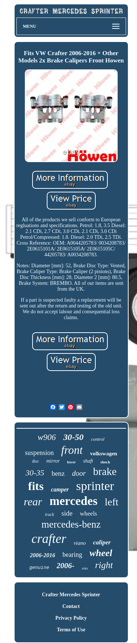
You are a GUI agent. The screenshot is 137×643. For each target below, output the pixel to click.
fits (36, 486)
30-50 (73, 437)
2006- (66, 565)
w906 (47, 437)
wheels (88, 513)
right (104, 565)
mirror (53, 461)
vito (85, 568)
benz (58, 473)
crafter (48, 539)
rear (33, 501)
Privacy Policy (71, 618)
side (67, 513)
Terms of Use (71, 629)
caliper (102, 542)
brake (105, 471)
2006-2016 (42, 555)
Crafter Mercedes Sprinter (71, 594)
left (111, 502)
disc (35, 461)
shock (105, 462)
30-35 (35, 472)
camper (60, 489)
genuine (39, 567)
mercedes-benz (71, 524)
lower (71, 462)
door (79, 473)
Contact (71, 606)
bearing (72, 554)
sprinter (95, 486)
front (72, 450)
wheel (101, 553)
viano (79, 543)
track (49, 514)
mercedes (73, 501)
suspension (39, 452)
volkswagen (103, 453)
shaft (88, 461)
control (97, 439)
